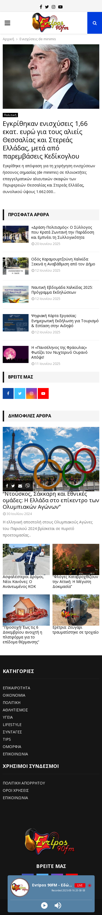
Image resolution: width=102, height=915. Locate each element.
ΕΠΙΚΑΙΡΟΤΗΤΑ (16, 687)
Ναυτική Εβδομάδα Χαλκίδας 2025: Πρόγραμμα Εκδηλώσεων (62, 290)
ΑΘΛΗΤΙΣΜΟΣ (15, 709)
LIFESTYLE (12, 724)
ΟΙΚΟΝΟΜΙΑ (14, 695)
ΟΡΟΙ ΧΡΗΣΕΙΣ (16, 790)
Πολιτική (10, 115)
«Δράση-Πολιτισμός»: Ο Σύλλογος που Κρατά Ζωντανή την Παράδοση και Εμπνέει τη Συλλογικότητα (62, 232)
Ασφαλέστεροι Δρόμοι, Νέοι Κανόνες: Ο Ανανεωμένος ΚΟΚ (23, 581)
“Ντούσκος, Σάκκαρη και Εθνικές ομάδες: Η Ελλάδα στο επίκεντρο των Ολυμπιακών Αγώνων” (51, 500)
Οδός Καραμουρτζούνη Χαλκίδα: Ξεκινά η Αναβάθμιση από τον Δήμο (63, 261)
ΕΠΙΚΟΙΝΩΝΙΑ (15, 753)
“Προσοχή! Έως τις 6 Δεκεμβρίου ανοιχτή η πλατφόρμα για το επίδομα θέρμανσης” (22, 634)
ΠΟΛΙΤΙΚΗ (11, 702)
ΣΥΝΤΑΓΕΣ (12, 731)
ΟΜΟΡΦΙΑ (12, 746)
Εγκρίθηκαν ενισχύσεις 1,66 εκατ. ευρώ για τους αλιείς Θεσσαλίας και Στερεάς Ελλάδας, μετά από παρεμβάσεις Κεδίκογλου (45, 139)
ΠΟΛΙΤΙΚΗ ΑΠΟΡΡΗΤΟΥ (24, 783)
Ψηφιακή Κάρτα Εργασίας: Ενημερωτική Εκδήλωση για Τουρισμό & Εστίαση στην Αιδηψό (65, 320)
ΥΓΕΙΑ (8, 717)
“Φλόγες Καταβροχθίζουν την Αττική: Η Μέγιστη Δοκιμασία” (75, 581)
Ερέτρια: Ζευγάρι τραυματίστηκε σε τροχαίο (75, 630)
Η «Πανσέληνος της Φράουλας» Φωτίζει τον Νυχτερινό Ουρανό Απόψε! (59, 352)
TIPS (7, 739)
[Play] (44, 905)
